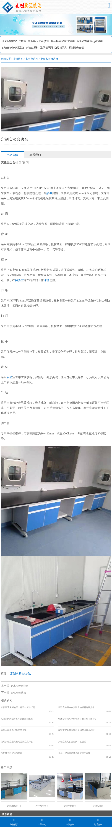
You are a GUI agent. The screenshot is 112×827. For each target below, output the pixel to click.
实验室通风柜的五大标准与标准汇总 (18, 707)
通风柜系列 (46, 47)
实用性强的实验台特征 (11, 737)
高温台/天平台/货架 (38, 41)
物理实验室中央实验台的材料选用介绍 (76, 707)
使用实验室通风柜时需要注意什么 (17, 730)
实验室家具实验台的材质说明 (72, 730)
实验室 (19, 280)
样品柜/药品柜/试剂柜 (63, 41)
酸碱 (49, 193)
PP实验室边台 (18, 692)
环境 (46, 280)
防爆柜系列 (60, 47)
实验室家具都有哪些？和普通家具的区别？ (78, 722)
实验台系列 (32, 47)
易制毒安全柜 (76, 47)
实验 (9, 377)
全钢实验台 (98, 786)
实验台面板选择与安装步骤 (14, 722)
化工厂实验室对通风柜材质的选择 (74, 737)
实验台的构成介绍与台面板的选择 (17, 715)
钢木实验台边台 (19, 685)
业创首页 (18, 58)
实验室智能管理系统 (13, 47)
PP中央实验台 (41, 786)
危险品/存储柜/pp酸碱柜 (90, 41)
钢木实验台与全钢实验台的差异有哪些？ (77, 715)
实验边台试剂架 (14, 786)
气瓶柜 (22, 41)
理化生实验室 (9, 41)
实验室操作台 (70, 786)
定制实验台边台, (20, 673)
